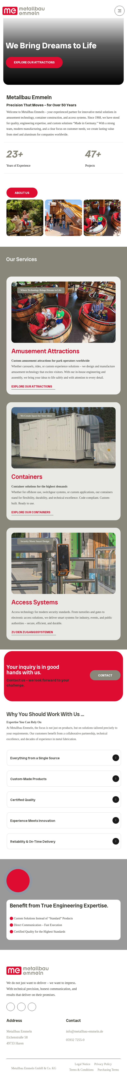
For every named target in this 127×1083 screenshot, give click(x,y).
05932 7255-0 (75, 1040)
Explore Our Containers (30, 514)
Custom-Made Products (30, 779)
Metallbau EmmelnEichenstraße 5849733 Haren (19, 1037)
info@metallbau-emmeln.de (84, 1031)
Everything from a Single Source (36, 758)
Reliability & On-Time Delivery (34, 841)
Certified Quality (24, 800)
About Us (22, 193)
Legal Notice (82, 1064)
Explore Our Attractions (34, 62)
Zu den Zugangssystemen (32, 634)
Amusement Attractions (45, 352)
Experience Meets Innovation (34, 821)
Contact (105, 675)
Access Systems (34, 604)
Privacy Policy (103, 1064)
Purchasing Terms (108, 1069)
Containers (26, 479)
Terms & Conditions (81, 1069)
